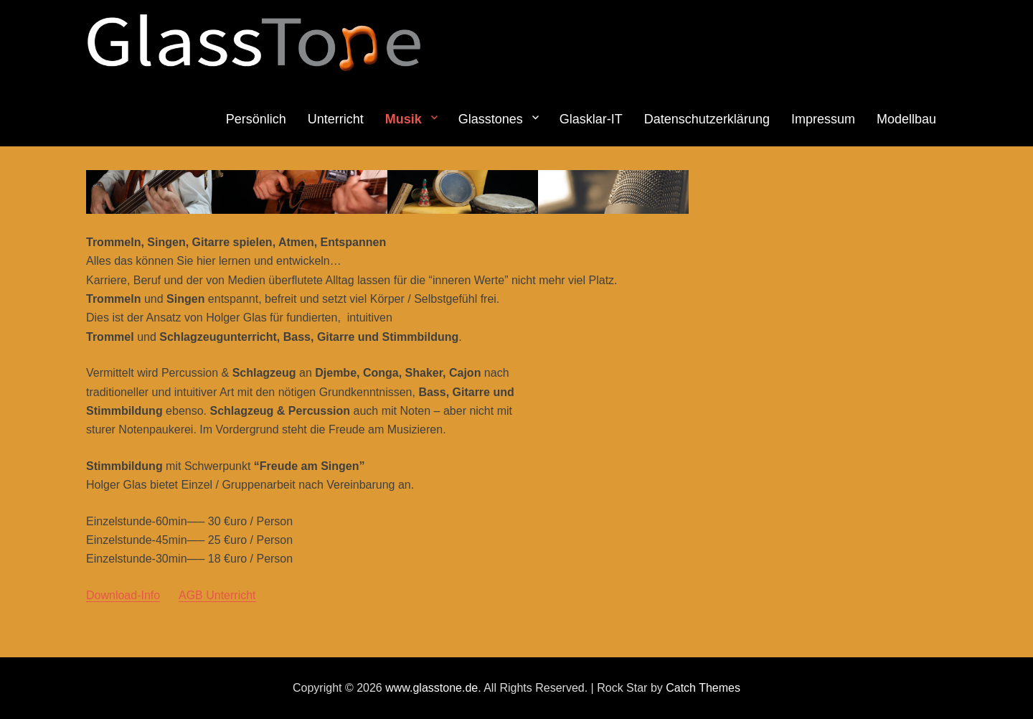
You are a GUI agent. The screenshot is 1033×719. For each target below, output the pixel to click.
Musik (403, 119)
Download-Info (123, 595)
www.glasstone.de (431, 688)
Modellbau (906, 119)
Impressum (823, 119)
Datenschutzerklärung (707, 119)
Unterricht (336, 119)
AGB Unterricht (217, 595)
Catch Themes (703, 688)
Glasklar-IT (591, 119)
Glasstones (490, 119)
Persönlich (256, 119)
